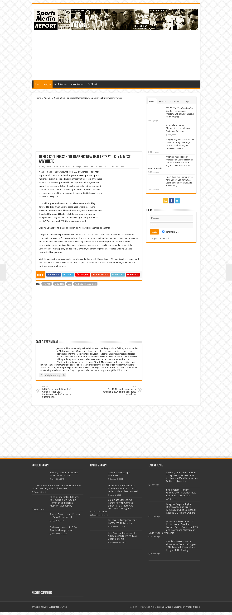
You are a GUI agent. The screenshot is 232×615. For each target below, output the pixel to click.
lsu (69, 284)
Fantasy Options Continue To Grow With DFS (64, 474)
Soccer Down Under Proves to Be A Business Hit (65, 518)
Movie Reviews (77, 84)
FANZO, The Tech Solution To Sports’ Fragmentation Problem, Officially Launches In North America (182, 477)
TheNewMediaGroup (162, 610)
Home (38, 98)
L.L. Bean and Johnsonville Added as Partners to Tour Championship (122, 536)
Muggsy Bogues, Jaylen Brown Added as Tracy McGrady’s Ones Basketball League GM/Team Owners (181, 508)
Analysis (47, 84)
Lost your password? (159, 238)
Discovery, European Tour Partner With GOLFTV (122, 521)
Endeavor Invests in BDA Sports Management (63, 532)
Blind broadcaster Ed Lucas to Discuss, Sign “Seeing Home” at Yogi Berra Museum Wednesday (64, 504)
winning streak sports (85, 284)
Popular (162, 101)
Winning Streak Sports (89, 175)
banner (47, 284)
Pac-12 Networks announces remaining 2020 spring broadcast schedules (119, 391)
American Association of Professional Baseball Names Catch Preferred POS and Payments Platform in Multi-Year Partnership (170, 163)
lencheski (59, 284)
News (37, 84)
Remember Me (170, 232)
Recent (152, 101)
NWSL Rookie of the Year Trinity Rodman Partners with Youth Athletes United (123, 488)
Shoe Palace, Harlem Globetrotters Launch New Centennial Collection (178, 128)
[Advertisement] (139, 54)
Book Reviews (60, 84)
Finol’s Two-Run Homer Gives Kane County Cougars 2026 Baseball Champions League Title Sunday (181, 546)
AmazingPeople (193, 610)
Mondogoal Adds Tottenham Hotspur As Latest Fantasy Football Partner (65, 488)
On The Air (93, 84)
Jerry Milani (46, 166)
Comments (175, 101)
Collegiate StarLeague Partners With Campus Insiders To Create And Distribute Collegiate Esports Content (111, 505)
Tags (186, 101)
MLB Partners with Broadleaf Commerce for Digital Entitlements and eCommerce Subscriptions (58, 392)
